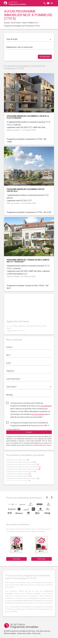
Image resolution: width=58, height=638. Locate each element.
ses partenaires (46, 406)
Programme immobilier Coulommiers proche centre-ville (25, 190)
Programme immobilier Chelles (18, 481)
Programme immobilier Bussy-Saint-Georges (23, 469)
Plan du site (36, 633)
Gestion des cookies (24, 633)
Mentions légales (10, 633)
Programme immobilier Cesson (18, 474)
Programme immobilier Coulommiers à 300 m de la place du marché (28, 117)
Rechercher (45, 57)
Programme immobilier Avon (17, 460)
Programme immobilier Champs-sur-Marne (22, 478)
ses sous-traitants (38, 414)
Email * (8, 363)
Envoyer (29, 432)
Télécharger (17, 559)
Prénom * (9, 347)
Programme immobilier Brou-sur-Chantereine (23, 467)
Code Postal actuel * (13, 379)
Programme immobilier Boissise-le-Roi (21, 462)
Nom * (8, 355)
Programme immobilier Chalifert (19, 476)
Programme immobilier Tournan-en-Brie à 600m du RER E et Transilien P (28, 261)
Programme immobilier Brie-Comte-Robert (22, 464)
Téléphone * (10, 371)
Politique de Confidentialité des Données (38, 445)
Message (9, 395)
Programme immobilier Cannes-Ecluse (21, 471)
